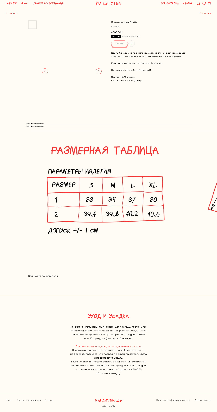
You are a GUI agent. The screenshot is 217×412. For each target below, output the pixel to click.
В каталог (205, 12)
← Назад (11, 12)
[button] (11, 3)
